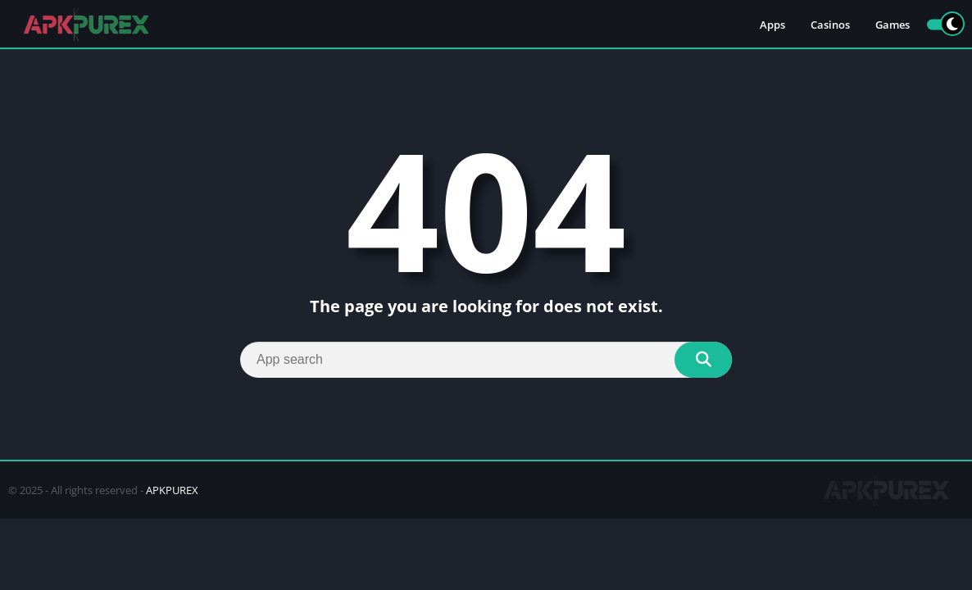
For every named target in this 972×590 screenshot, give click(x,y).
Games (892, 24)
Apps (772, 24)
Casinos (830, 24)
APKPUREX (172, 490)
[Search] (486, 360)
